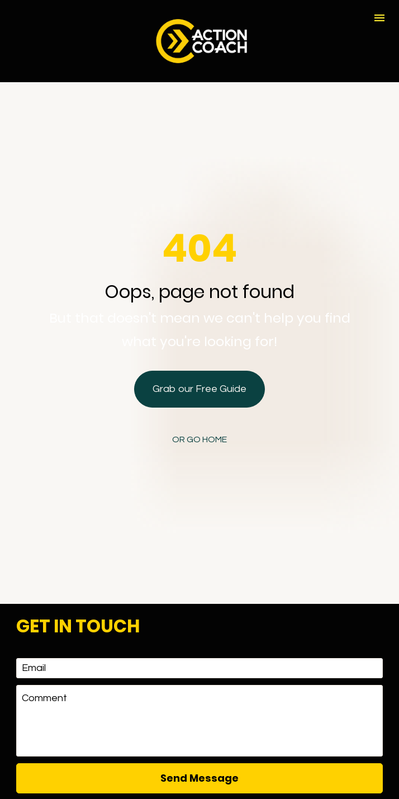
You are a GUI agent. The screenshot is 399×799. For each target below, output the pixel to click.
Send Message (199, 710)
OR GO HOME (199, 405)
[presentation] (199, 751)
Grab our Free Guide (199, 354)
